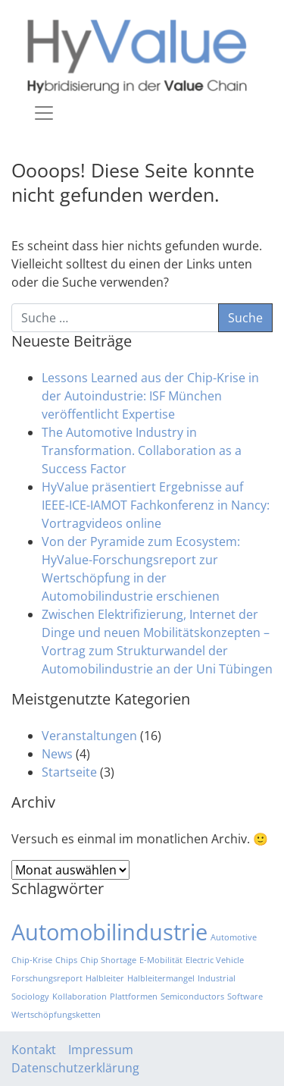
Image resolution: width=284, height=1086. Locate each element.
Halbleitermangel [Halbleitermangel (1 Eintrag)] (161, 978)
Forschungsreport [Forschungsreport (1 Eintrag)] (47, 978)
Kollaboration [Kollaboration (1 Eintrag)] (79, 996)
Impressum (100, 1049)
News (57, 753)
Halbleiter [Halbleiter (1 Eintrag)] (105, 978)
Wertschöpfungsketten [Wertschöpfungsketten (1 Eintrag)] (56, 1014)
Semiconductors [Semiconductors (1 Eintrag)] (192, 996)
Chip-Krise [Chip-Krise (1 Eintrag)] (31, 960)
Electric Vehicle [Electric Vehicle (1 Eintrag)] (215, 960)
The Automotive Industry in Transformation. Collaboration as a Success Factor (142, 450)
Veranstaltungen (89, 735)
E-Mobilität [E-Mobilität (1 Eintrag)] (161, 960)
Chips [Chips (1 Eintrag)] (66, 960)
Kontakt (33, 1049)
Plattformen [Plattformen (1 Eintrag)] (134, 996)
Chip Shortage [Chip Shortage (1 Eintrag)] (108, 960)
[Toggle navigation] (43, 113)
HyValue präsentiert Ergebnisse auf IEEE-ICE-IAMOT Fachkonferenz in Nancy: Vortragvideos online (156, 505)
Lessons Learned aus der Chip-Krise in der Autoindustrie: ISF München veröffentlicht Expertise (150, 395)
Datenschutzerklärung (75, 1067)
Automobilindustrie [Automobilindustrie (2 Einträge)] (109, 932)
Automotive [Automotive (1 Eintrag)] (234, 937)
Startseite (69, 772)
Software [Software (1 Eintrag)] (245, 996)
